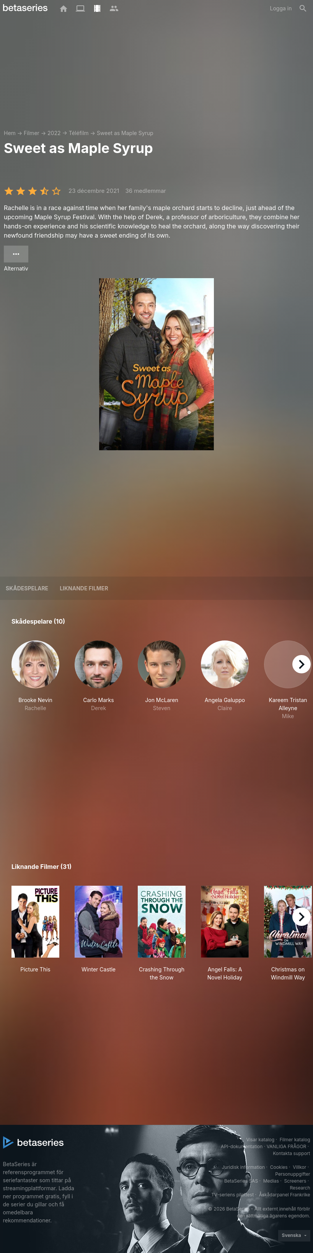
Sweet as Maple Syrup (125, 133)
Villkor (299, 1167)
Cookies (279, 1167)
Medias (271, 1181)
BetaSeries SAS (241, 1181)
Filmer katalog (295, 1139)
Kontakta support (291, 1153)
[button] (35, 680)
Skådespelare (27, 588)
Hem (10, 133)
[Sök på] (303, 8)
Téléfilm (79, 133)
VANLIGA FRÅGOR (286, 1146)
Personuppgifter (292, 1174)
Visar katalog (260, 1139)
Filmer (31, 133)
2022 (53, 133)
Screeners (295, 1181)
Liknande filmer (84, 588)
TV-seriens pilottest (232, 1195)
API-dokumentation (241, 1146)
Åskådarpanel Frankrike (284, 1195)
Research (300, 1188)
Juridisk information (243, 1167)
